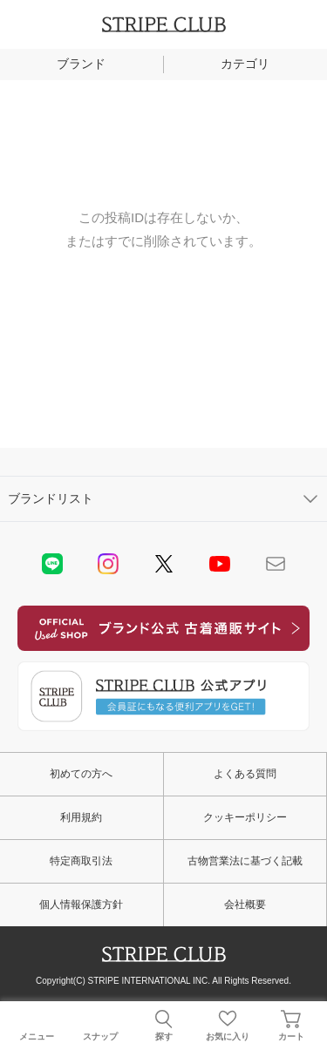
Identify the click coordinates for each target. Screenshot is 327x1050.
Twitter (164, 564)
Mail (275, 564)
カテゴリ (245, 64)
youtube (220, 564)
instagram (108, 564)
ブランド (81, 64)
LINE (52, 564)
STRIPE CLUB (164, 24)
